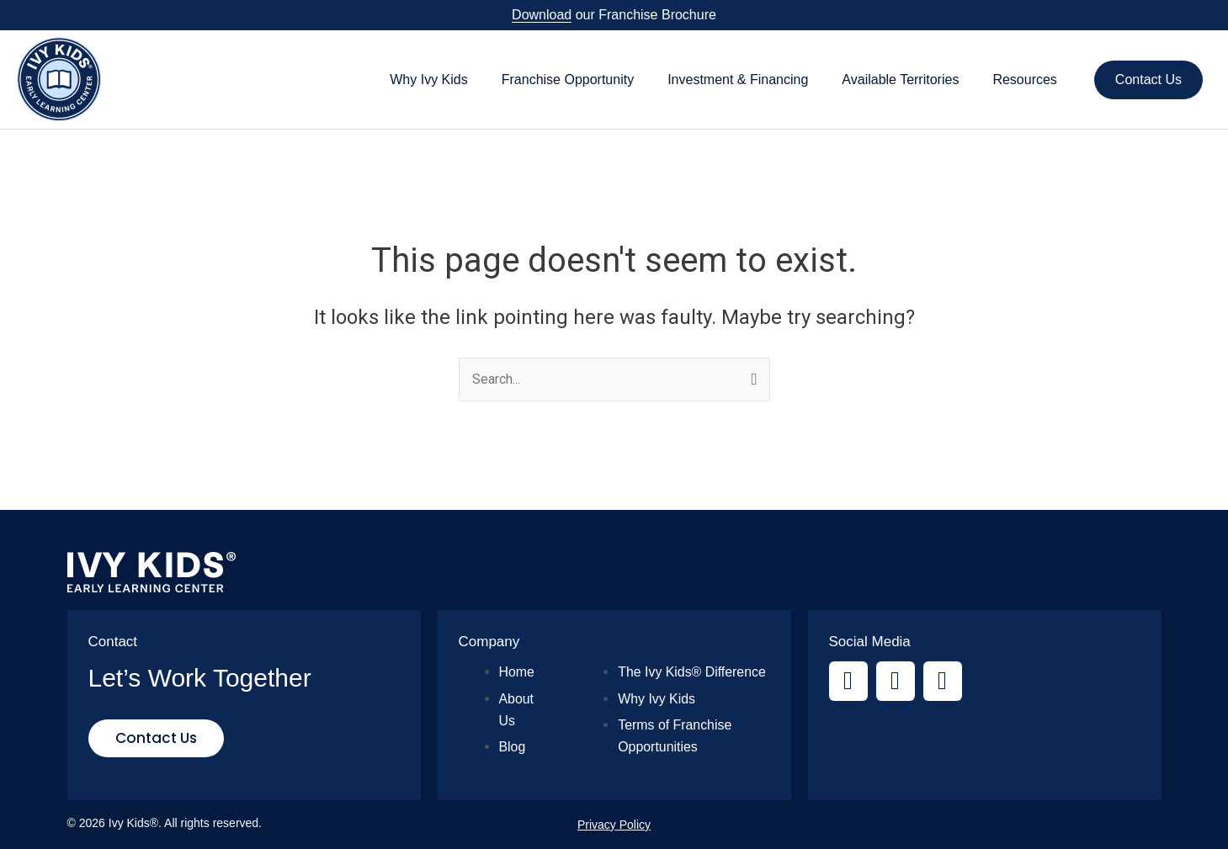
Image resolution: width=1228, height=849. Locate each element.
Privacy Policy (614, 824)
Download (541, 15)
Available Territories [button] (900, 79)
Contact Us (1148, 79)
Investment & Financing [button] (737, 79)
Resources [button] (1024, 79)
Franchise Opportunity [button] (568, 79)
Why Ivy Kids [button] (428, 79)
